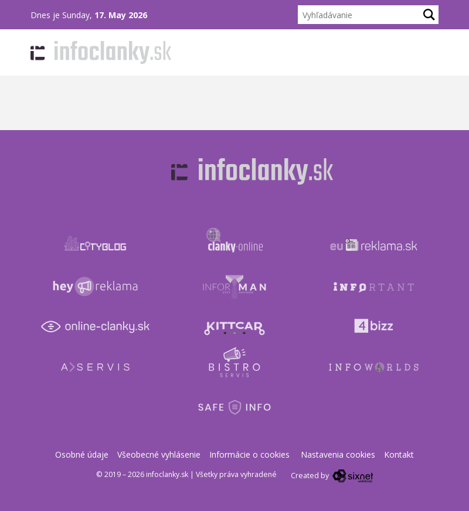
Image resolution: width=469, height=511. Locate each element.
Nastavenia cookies (338, 454)
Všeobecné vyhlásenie (158, 454)
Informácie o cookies (249, 454)
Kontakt (399, 454)
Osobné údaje (81, 454)
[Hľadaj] (429, 14)
